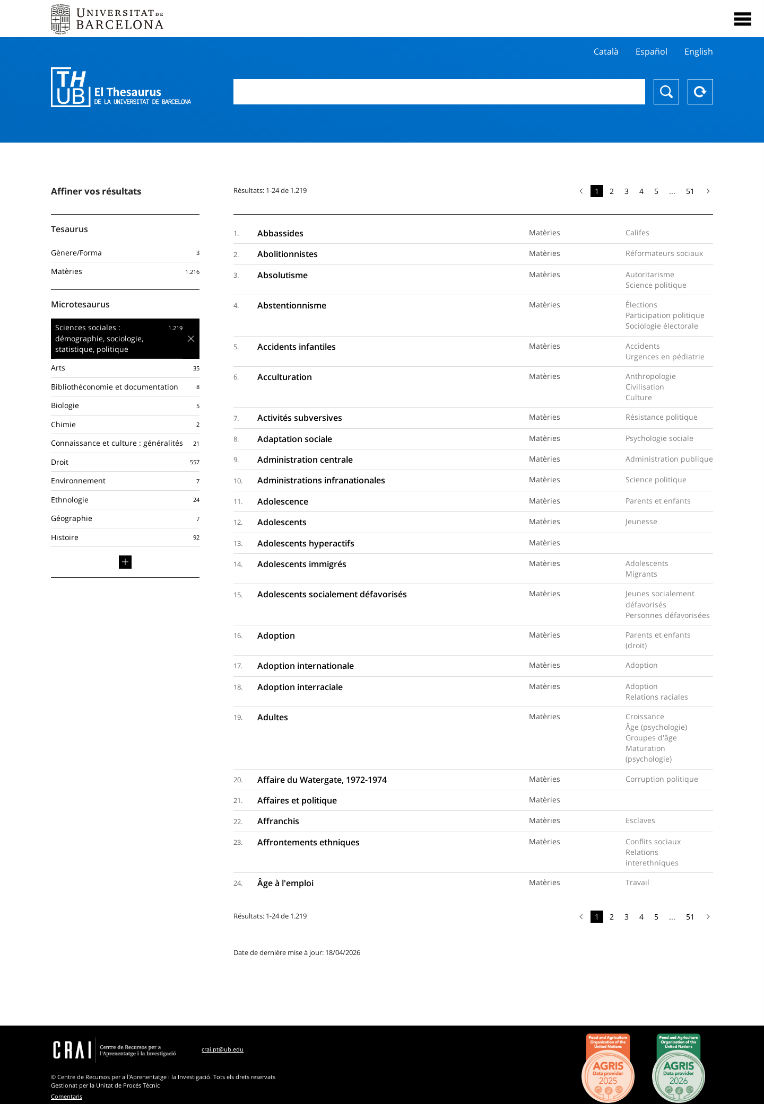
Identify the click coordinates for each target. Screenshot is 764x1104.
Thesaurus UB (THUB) (121, 87)
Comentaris (66, 1096)
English (698, 51)
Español (651, 51)
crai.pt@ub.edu (223, 1049)
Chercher (666, 91)
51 (690, 191)
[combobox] (439, 91)
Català (606, 51)
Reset (700, 91)
